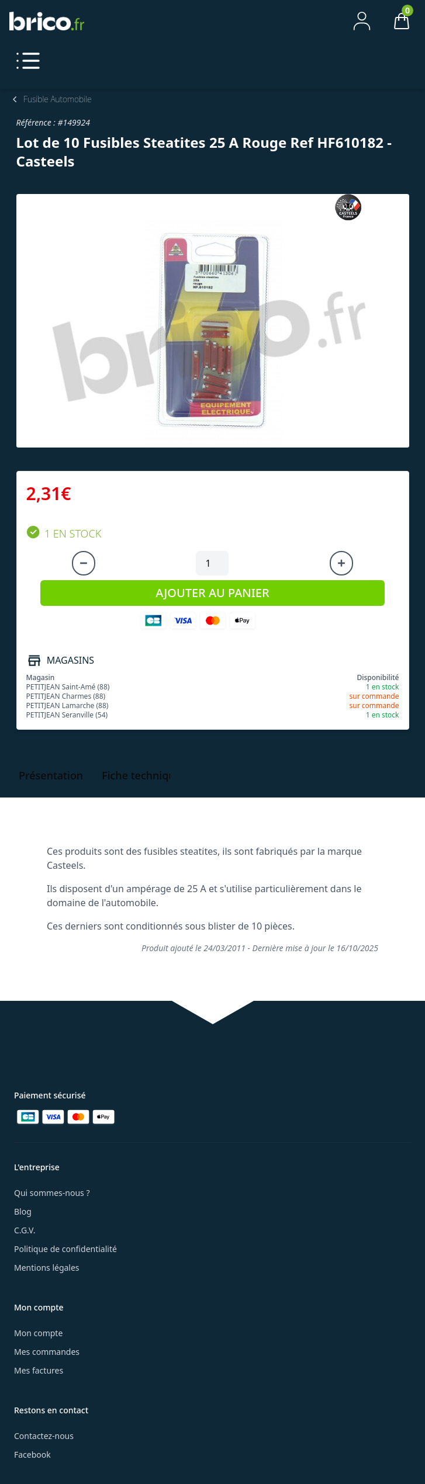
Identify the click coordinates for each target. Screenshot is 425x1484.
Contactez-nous (44, 1435)
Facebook (32, 1454)
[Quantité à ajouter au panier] (212, 563)
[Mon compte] (361, 21)
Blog (23, 1211)
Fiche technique (141, 775)
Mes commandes (47, 1351)
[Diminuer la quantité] (83, 563)
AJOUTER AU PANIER (212, 593)
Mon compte (38, 1333)
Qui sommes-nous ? (52, 1192)
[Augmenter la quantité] (341, 563)
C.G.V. (24, 1230)
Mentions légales (47, 1267)
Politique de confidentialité (65, 1248)
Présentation (51, 775)
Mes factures (38, 1370)
